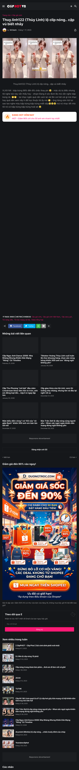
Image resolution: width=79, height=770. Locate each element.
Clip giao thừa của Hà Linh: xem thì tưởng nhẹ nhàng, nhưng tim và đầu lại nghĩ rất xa (59, 390)
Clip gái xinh (17, 15)
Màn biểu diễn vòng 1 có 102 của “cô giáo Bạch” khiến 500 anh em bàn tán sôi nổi (19, 423)
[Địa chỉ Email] (39, 624)
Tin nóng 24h (7, 320)
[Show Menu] (3, 6)
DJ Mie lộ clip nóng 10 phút (27, 656)
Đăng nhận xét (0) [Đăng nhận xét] (39, 449)
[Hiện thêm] (48, 326)
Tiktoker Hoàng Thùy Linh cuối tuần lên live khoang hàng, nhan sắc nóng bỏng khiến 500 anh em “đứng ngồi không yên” (58, 359)
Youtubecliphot (22, 743)
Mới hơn (7, 457)
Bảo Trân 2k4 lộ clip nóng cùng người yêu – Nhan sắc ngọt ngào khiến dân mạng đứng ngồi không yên (58, 423)
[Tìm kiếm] (76, 6)
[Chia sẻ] (74, 30)
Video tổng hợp (37, 320)
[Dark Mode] (71, 6)
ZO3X (18, 678)
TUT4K (19, 689)
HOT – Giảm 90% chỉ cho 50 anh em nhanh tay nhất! (36, 118)
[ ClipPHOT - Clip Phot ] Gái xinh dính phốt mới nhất (37, 645)
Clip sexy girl (67, 317)
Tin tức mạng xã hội (22, 320)
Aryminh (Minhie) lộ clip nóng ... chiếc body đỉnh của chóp (40, 732)
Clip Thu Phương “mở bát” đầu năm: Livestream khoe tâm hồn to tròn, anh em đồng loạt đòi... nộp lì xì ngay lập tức (20, 391)
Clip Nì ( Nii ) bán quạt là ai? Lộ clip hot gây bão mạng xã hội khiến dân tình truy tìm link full (45, 699)
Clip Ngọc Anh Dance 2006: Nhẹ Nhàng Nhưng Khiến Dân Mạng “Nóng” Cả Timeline (17, 358)
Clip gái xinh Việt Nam (51, 317)
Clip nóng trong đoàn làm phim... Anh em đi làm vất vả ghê (41, 667)
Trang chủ (6, 15)
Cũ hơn (72, 457)
